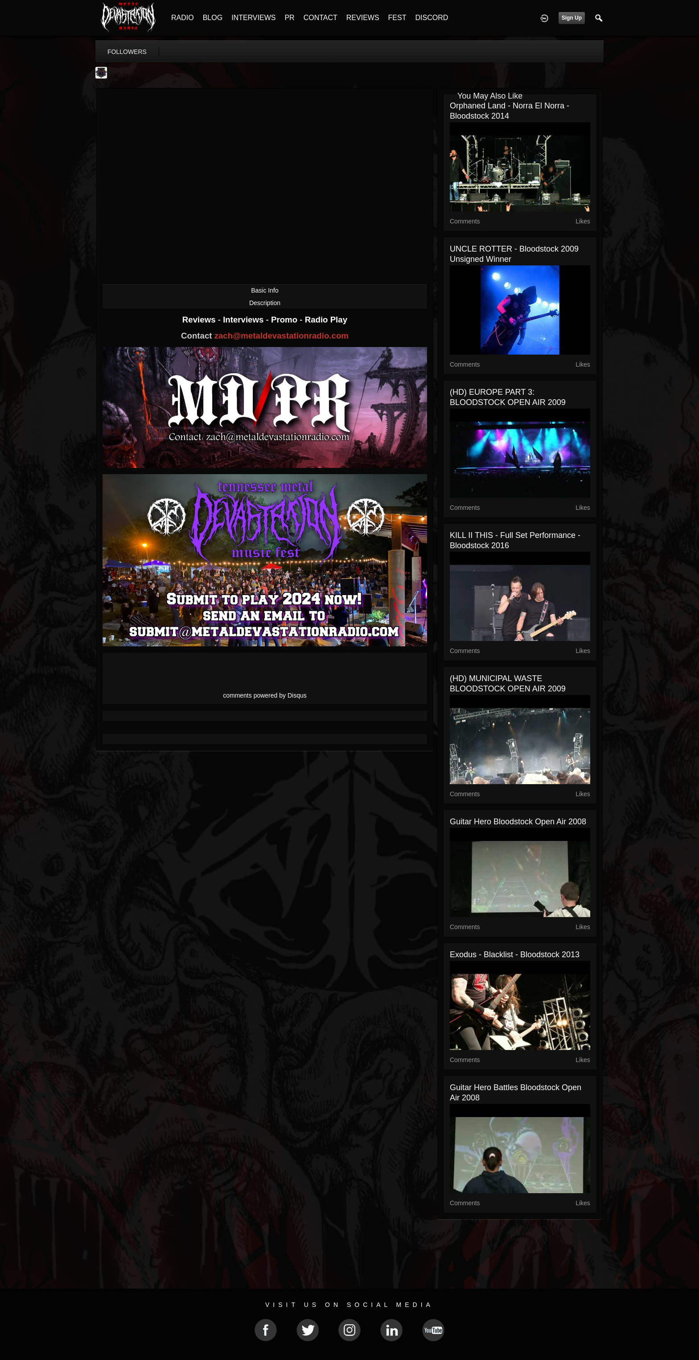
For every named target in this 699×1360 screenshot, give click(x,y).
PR (289, 17)
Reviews (200, 319)
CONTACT (320, 17)
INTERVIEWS (253, 17)
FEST (397, 17)
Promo (285, 319)
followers (127, 51)
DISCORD (431, 17)
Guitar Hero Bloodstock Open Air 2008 (518, 821)
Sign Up (572, 18)
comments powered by (265, 695)
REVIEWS (362, 17)
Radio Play (326, 319)
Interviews (244, 319)
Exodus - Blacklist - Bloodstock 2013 (515, 954)
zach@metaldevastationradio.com (281, 335)
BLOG (212, 17)
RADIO (182, 17)
